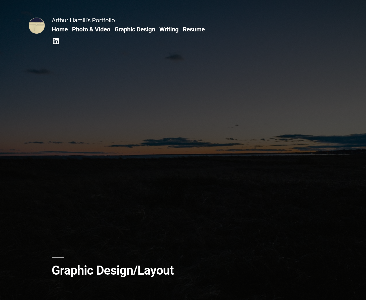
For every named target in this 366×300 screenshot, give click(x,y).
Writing (169, 29)
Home (60, 29)
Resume (194, 29)
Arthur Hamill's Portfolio (83, 20)
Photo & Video (91, 29)
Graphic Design (134, 29)
